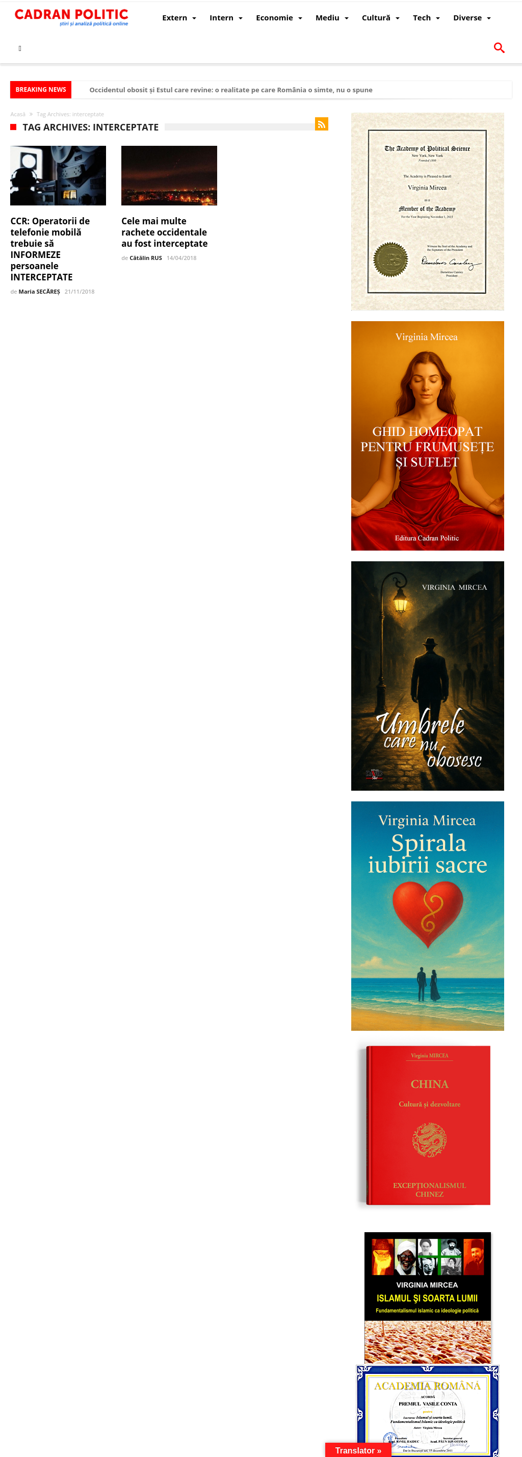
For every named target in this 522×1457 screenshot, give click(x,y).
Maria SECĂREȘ (39, 291)
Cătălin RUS (145, 258)
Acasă (17, 114)
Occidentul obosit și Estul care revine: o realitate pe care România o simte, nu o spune (230, 89)
